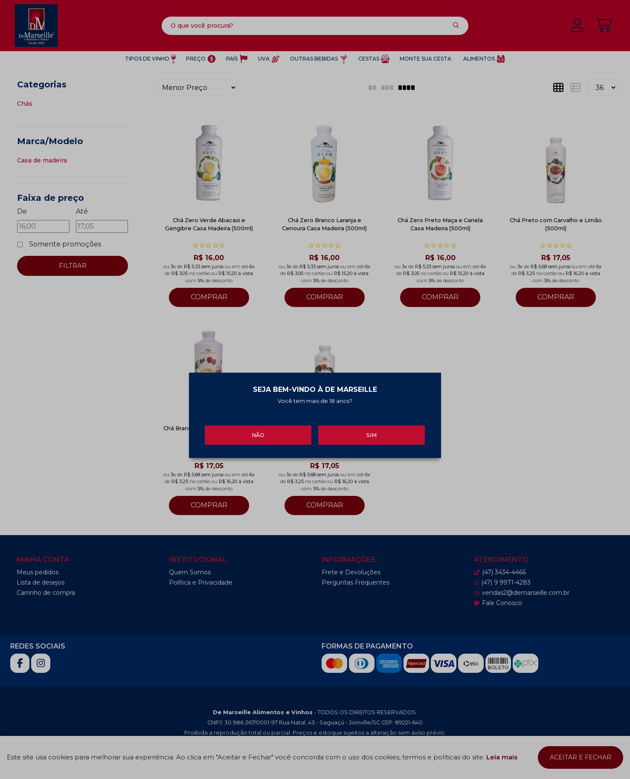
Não (258, 433)
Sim (371, 433)
